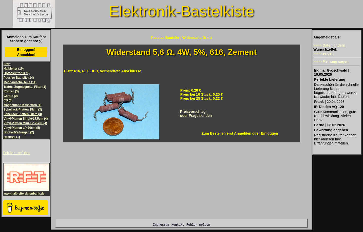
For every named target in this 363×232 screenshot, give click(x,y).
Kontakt (177, 226)
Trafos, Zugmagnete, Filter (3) (25, 87)
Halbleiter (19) (14, 68)
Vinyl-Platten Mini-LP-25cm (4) (25, 123)
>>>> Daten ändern (329, 45)
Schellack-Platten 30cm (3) (23, 114)
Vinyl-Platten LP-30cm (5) (22, 128)
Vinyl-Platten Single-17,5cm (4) (26, 118)
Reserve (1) (12, 137)
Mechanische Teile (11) (20, 82)
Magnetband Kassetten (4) (22, 105)
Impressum (161, 226)
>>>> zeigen (323, 53)
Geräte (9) (11, 96)
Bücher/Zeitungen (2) (19, 132)
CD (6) (8, 100)
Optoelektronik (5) (17, 73)
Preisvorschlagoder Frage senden (196, 114)
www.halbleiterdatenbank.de (26, 192)
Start (7, 64)
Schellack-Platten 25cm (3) (23, 109)
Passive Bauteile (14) (19, 77)
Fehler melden (16, 153)
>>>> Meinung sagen (331, 61)
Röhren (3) (11, 91)
